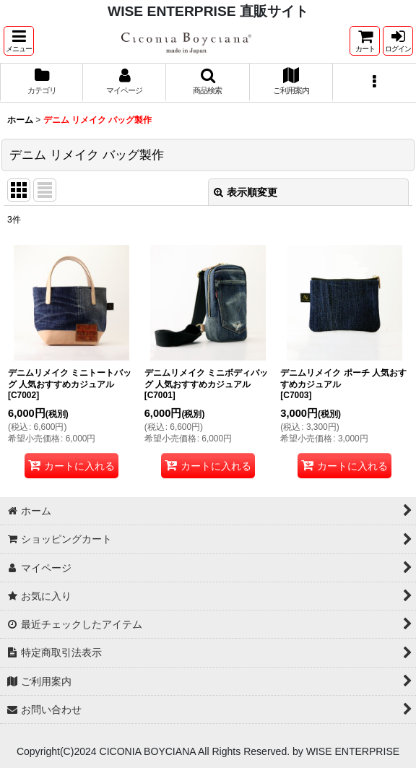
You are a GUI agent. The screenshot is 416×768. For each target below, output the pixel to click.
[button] (19, 41)
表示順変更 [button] (245, 192)
